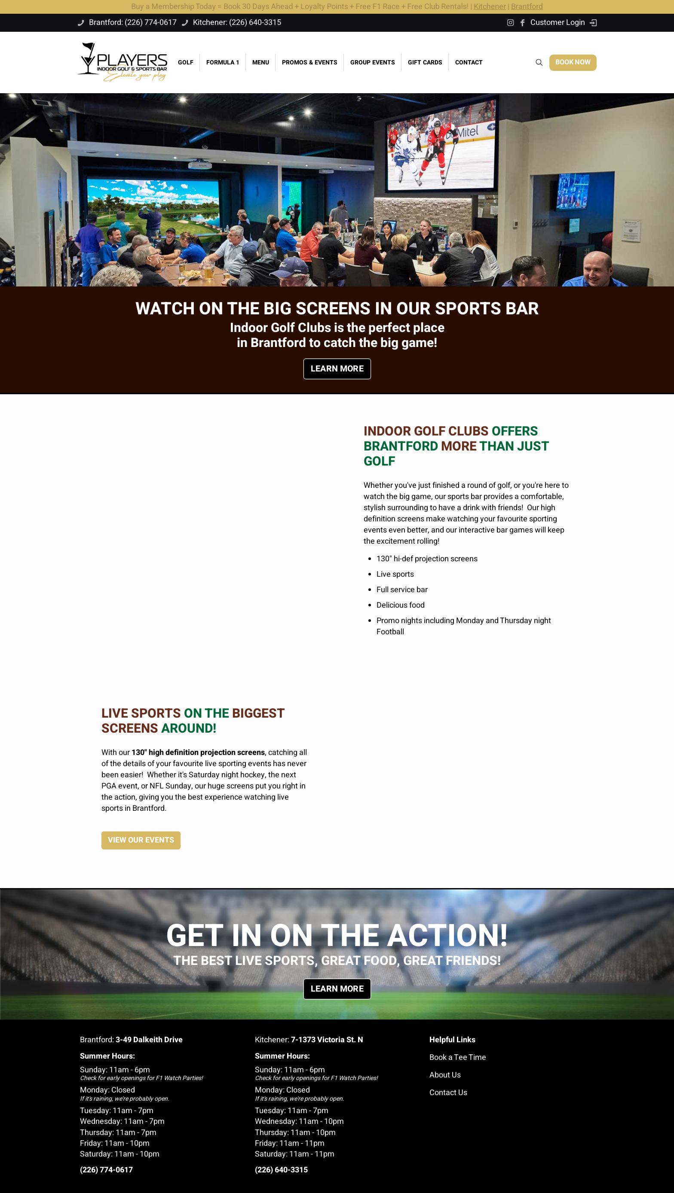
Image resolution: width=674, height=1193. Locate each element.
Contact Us (448, 1093)
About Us (445, 1075)
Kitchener (492, 6)
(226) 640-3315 (281, 1170)
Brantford (530, 6)
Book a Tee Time (457, 1057)
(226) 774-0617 (106, 1170)
